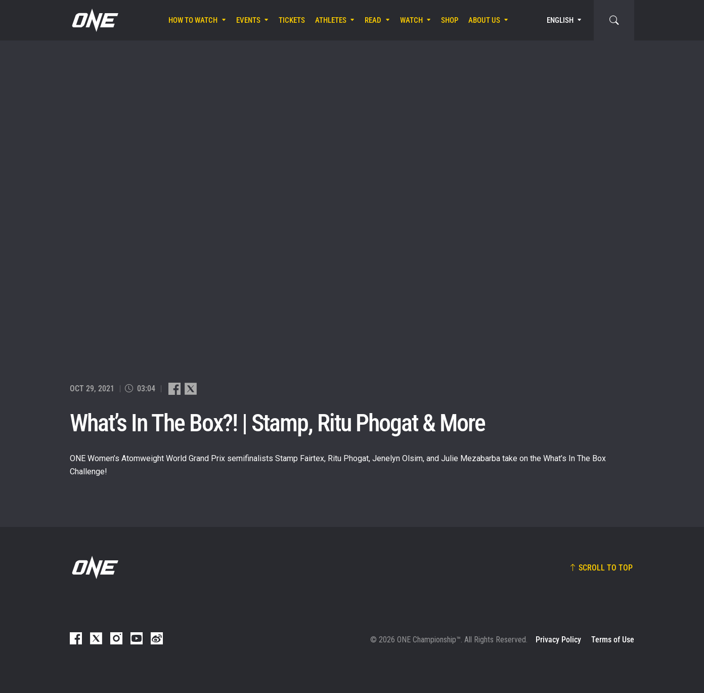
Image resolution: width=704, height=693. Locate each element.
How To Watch (192, 20)
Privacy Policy (558, 639)
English (560, 20)
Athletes (330, 20)
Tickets (292, 20)
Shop (449, 20)
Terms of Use (612, 639)
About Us (484, 20)
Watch (411, 20)
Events (248, 20)
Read (373, 20)
